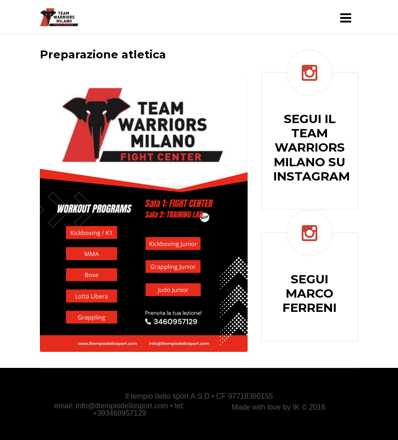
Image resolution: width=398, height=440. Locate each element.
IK (296, 407)
